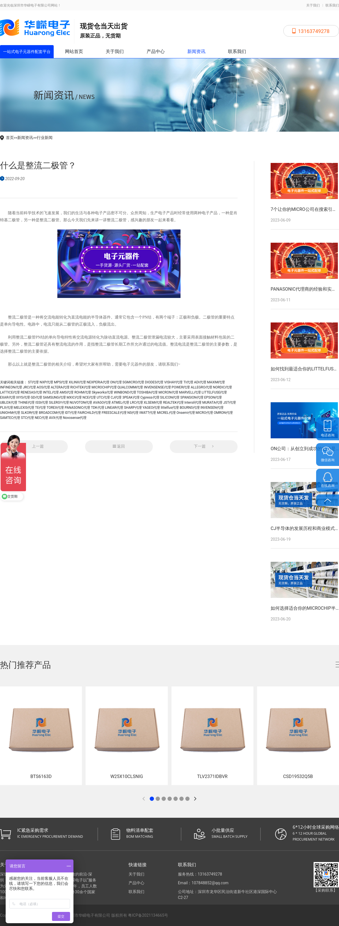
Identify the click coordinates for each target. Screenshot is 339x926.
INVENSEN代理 (212, 408)
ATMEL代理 (120, 403)
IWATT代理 (147, 413)
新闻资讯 (196, 51)
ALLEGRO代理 (201, 387)
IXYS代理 (23, 397)
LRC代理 (136, 403)
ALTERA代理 (60, 387)
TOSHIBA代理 (147, 392)
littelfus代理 (170, 408)
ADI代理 (200, 382)
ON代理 (116, 382)
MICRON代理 (168, 392)
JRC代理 (29, 387)
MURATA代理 (212, 403)
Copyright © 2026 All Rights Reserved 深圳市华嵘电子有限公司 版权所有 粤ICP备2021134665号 (84, 915)
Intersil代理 (192, 403)
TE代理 (40, 408)
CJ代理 (116, 397)
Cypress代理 (149, 397)
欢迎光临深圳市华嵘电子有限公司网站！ (30, 5)
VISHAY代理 (173, 382)
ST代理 (33, 382)
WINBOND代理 (125, 392)
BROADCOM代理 (51, 413)
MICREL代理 (166, 413)
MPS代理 (61, 382)
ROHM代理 (82, 392)
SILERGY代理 (59, 403)
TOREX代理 (55, 408)
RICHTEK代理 (80, 387)
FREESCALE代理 (114, 413)
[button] (152, 799)
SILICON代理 (170, 397)
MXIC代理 (74, 397)
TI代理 (188, 382)
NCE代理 (89, 397)
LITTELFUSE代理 (214, 392)
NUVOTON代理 (81, 403)
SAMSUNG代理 (54, 397)
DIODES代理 (154, 382)
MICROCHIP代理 (104, 387)
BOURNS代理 (190, 408)
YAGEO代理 (151, 408)
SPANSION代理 (191, 397)
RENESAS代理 (31, 392)
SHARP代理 (133, 408)
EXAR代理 (7, 397)
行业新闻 (45, 137)
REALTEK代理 (173, 403)
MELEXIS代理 (24, 408)
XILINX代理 (77, 382)
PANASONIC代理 (77, 408)
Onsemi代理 (186, 413)
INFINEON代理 (11, 387)
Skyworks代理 (102, 392)
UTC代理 (103, 397)
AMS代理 (66, 392)
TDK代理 (97, 408)
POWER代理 (181, 387)
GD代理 (36, 397)
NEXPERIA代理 (98, 382)
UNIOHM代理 (10, 413)
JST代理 (229, 403)
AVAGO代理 (102, 403)
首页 (10, 137)
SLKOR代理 (29, 413)
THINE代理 (26, 403)
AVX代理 (55, 418)
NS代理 (133, 413)
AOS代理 (43, 387)
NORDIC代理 (222, 387)
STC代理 (27, 418)
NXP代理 (46, 382)
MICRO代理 (204, 413)
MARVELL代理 (190, 392)
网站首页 (74, 51)
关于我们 (313, 5)
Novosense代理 (75, 418)
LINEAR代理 (114, 408)
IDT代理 (71, 413)
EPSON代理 (213, 397)
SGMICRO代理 (133, 382)
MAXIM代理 (216, 382)
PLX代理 (6, 408)
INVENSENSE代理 (157, 387)
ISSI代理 (41, 403)
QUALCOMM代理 (130, 387)
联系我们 (332, 5)
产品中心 (156, 51)
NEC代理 (41, 418)
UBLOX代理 (8, 403)
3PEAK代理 (131, 397)
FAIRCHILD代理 (89, 413)
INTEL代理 (51, 392)
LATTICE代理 (10, 392)
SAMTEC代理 (10, 418)
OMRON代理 (223, 413)
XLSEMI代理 (153, 403)
